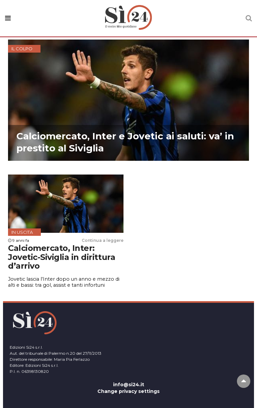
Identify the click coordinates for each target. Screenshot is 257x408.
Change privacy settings (128, 391)
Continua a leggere (102, 240)
